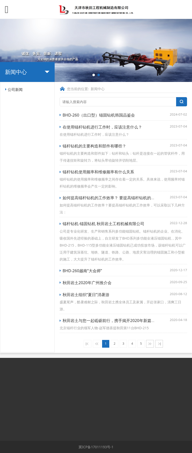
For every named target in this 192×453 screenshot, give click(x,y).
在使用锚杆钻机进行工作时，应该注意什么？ (102, 127)
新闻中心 (98, 88)
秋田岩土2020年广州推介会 (87, 282)
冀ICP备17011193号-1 (96, 447)
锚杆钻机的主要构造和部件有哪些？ (94, 146)
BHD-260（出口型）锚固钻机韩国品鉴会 (99, 115)
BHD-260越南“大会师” (82, 270)
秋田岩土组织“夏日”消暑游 (86, 294)
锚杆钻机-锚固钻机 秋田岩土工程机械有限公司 (103, 223)
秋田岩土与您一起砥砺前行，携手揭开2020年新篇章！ (111, 320)
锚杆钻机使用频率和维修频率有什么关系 (98, 172)
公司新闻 (15, 89)
